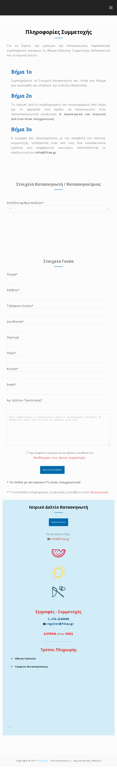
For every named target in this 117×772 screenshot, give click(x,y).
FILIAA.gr (43, 765)
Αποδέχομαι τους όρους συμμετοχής (59, 463)
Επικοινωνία (99, 497)
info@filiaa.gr (60, 544)
